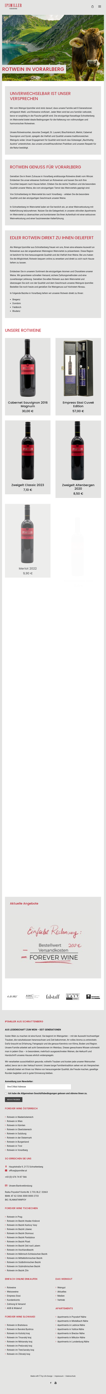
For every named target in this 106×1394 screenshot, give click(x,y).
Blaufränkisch (68, 132)
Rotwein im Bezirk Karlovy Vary (22, 1225)
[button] (99, 6)
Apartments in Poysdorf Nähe (71, 1317)
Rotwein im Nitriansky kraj (19, 1341)
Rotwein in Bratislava (17, 1325)
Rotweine (11, 1287)
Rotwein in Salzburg (16, 1133)
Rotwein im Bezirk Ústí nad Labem (23, 1245)
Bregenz (16, 299)
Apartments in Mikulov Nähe (71, 1337)
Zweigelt (45, 132)
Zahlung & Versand (16, 1304)
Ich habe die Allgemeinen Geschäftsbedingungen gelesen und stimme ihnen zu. (47, 1093)
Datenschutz (70, 1376)
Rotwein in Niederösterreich (20, 1117)
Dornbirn (16, 303)
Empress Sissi (14, 1296)
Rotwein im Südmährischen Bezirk (23, 1266)
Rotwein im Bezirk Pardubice (21, 1237)
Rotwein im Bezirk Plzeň (18, 1241)
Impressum (59, 1376)
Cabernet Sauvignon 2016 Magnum (28, 412)
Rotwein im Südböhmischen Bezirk (24, 1262)
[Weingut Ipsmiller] (13, 6)
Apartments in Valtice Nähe (70, 1329)
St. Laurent (55, 132)
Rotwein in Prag (14, 1217)
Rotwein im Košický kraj (18, 1333)
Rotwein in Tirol (14, 1146)
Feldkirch (16, 307)
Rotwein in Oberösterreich (19, 1129)
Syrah (28, 136)
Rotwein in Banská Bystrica (20, 1329)
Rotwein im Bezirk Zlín (18, 1270)
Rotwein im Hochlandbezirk (20, 1250)
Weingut (61, 1287)
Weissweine (12, 1291)
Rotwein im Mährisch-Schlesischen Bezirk (27, 1254)
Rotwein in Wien (14, 1121)
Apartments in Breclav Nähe (70, 1333)
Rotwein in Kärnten (16, 1125)
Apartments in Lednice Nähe (71, 1325)
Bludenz (16, 311)
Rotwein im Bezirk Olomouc (20, 1233)
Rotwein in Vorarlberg (17, 1150)
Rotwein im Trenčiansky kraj (20, 1350)
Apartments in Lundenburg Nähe (73, 1341)
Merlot (79, 132)
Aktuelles (61, 1291)
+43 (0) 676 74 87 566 (16, 1177)
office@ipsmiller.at (18, 1170)
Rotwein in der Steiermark (19, 1137)
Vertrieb (61, 1300)
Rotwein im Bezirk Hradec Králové (23, 1221)
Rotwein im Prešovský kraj (19, 1345)
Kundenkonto (13, 1300)
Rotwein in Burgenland (18, 1142)
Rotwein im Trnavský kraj (19, 1337)
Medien (61, 1296)
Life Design (47, 1376)
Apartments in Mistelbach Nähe (72, 1321)
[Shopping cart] (91, 6)
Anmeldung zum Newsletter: (38, 1085)
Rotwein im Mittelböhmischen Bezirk (24, 1258)
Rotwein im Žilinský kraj (18, 1354)
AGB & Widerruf (14, 1308)
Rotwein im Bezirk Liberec (19, 1229)
